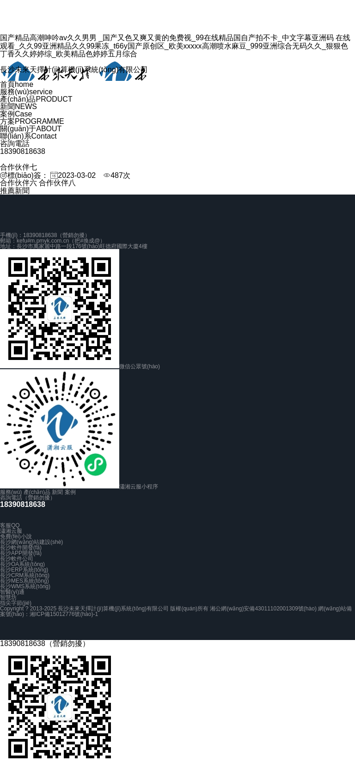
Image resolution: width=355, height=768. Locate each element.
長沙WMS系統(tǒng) (25, 586)
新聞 (18, 106)
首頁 (16, 84)
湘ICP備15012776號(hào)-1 (64, 614)
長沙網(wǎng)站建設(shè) (31, 542)
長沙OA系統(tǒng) (22, 564)
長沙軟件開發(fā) (21, 547)
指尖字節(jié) (15, 603)
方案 (32, 121)
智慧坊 (8, 597)
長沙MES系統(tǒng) (24, 581)
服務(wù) (26, 92)
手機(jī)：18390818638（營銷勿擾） (45, 235)
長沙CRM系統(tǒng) (24, 575)
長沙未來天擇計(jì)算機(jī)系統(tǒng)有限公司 (74, 69)
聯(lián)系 (28, 136)
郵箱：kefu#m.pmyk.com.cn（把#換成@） (52, 241)
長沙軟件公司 (16, 558)
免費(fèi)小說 (16, 536)
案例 (16, 114)
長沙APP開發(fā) (21, 553)
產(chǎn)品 (36, 99)
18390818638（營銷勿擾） (45, 643)
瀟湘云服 (11, 531)
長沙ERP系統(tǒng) (24, 570)
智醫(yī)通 (12, 592)
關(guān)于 (30, 129)
